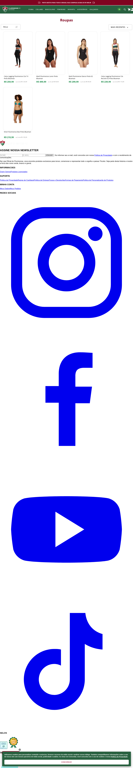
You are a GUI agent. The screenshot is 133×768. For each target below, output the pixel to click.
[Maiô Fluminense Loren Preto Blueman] (50, 57)
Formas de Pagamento (74, 180)
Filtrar (10, 26)
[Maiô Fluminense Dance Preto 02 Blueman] (83, 57)
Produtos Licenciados (19, 172)
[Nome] (11, 155)
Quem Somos (5, 172)
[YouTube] (66, 595)
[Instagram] (66, 328)
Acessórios (82, 9)
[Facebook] (66, 462)
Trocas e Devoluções (57, 180)
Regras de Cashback (26, 180)
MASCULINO (50, 9)
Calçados (94, 9)
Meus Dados (5, 189)
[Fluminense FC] (14, 145)
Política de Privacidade (119, 757)
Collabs (39, 9)
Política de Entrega (41, 180)
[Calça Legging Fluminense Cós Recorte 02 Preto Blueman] (115, 57)
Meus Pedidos (15, 189)
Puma (31, 9)
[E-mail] (34, 155)
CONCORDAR (66, 762)
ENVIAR (49, 155)
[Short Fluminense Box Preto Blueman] (18, 113)
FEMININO (61, 9)
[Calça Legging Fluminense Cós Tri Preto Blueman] (18, 57)
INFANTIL (71, 9)
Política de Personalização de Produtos (98, 180)
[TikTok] (66, 729)
